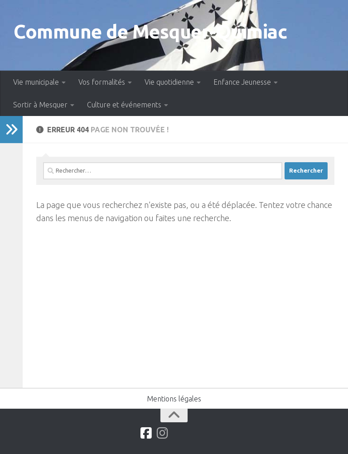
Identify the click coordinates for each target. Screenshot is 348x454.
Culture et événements (124, 105)
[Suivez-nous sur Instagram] (162, 433)
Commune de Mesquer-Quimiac (150, 31)
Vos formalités (101, 82)
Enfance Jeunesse (242, 82)
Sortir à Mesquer (40, 105)
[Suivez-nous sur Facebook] (146, 433)
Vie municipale (36, 82)
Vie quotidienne (169, 82)
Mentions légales (174, 399)
